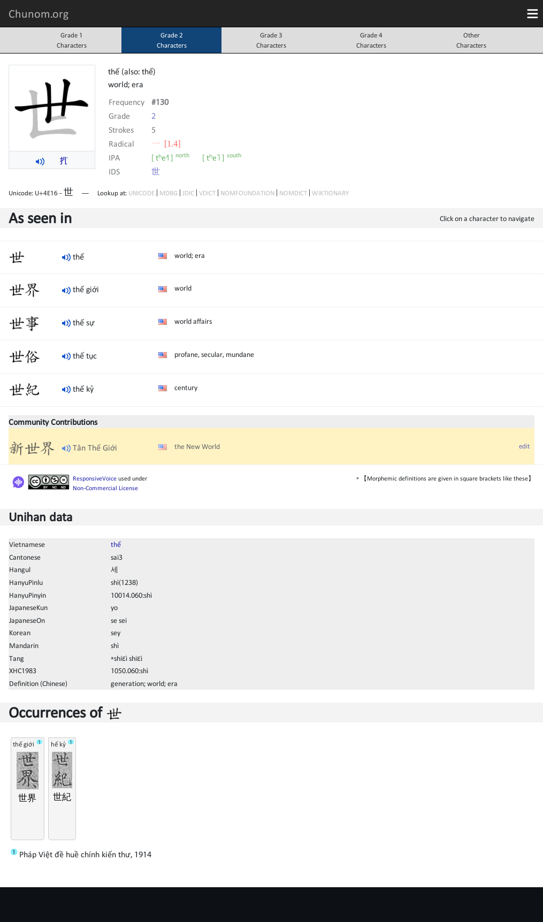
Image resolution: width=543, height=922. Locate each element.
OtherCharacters (471, 40)
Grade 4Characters (371, 40)
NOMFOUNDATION (247, 192)
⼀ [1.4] (166, 143)
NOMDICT (293, 192)
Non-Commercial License (105, 488)
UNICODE (141, 192)
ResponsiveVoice (95, 478)
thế (116, 544)
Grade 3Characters (271, 40)
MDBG (168, 192)
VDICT (207, 192)
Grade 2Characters (172, 40)
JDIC (188, 192)
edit (524, 446)
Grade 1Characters (72, 40)
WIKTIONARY (330, 192)
